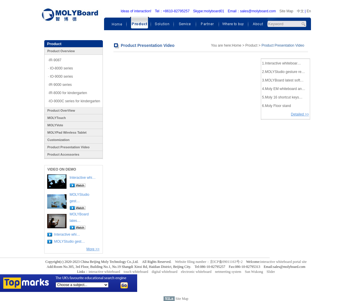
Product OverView (61, 110)
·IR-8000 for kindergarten (67, 93)
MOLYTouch (56, 118)
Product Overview (61, 51)
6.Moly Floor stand (276, 106)
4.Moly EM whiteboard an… (283, 89)
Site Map (286, 11)
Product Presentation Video (68, 147)
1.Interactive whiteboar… (281, 63)
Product (251, 45)
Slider (270, 272)
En (309, 11)
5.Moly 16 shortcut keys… (282, 97)
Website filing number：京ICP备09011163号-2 (209, 262)
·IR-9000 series (60, 85)
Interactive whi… (83, 178)
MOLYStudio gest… (69, 241)
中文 (300, 11)
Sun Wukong (254, 272)
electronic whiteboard (196, 272)
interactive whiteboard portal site (283, 262)
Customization (58, 140)
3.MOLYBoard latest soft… (283, 80)
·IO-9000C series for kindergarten (74, 101)
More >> (93, 249)
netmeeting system (228, 272)
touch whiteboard (136, 272)
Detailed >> (300, 114)
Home (236, 45)
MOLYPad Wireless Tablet (67, 132)
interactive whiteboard (104, 272)
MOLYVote (55, 125)
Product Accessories (63, 154)
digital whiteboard (165, 272)
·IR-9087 (55, 60)
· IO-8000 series (60, 68)
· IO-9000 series (60, 76)
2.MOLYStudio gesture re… (283, 72)
